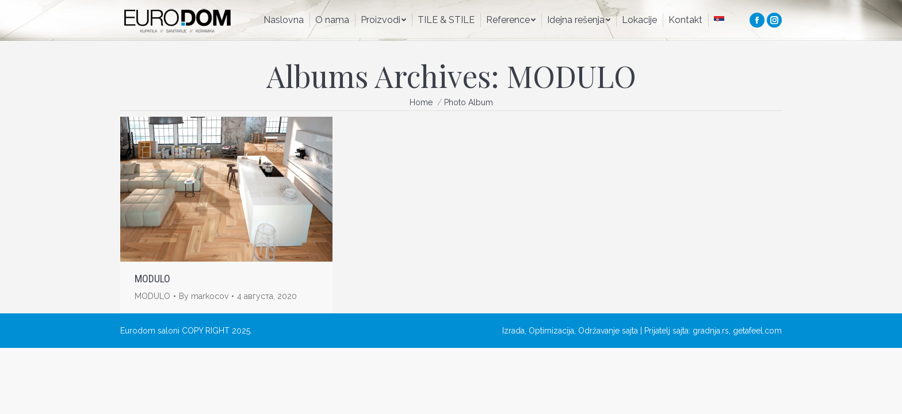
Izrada (513, 330)
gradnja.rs (711, 330)
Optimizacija (551, 330)
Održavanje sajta (608, 330)
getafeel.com (757, 330)
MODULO (152, 279)
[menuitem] (283, 20)
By (203, 296)
